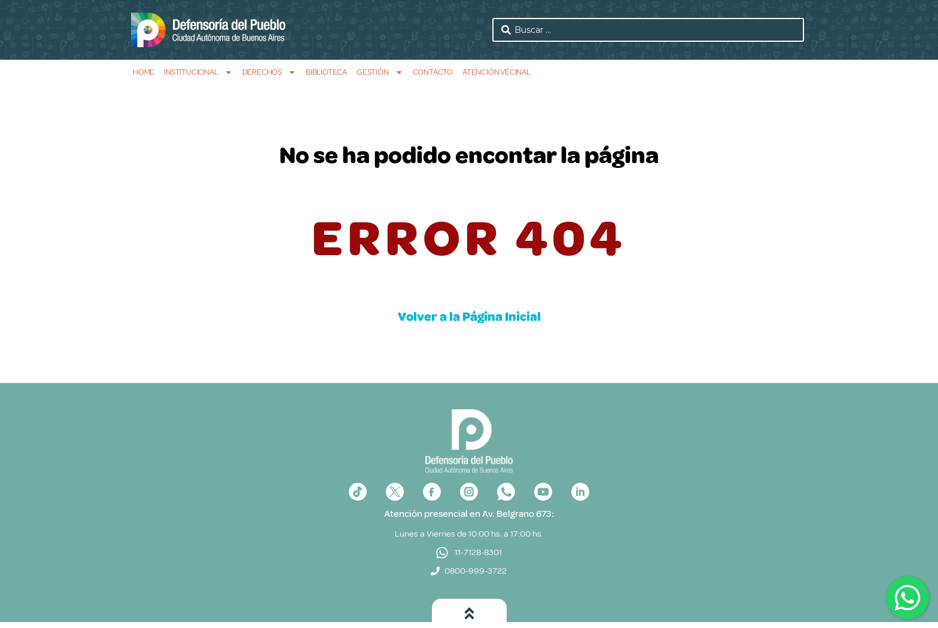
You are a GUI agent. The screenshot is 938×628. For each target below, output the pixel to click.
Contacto (433, 72)
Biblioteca (326, 72)
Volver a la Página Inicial (469, 316)
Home (143, 72)
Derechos (269, 72)
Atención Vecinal (496, 72)
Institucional (198, 72)
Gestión (380, 72)
